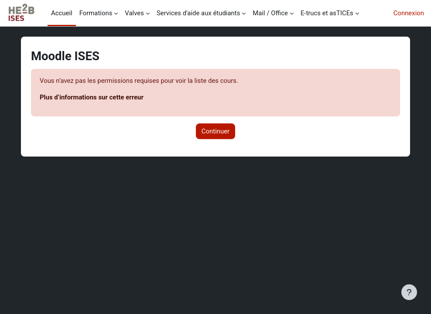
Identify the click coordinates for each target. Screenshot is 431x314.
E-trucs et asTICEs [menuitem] (327, 13)
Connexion (408, 13)
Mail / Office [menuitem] (270, 13)
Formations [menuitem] (96, 13)
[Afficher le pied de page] (409, 292)
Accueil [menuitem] (61, 13)
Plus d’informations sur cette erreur (92, 97)
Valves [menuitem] (134, 13)
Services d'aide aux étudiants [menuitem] (198, 13)
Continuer (215, 131)
